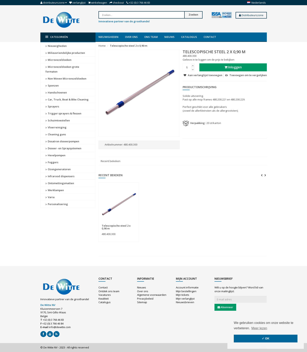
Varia (50, 197)
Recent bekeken (110, 161)
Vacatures (104, 295)
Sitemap (142, 302)
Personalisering (57, 204)
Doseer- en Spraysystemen (63, 148)
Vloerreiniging (56, 127)
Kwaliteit (103, 298)
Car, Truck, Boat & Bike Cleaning (67, 99)
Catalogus (189, 37)
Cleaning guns (56, 134)
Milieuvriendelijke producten (65, 53)
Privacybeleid (145, 298)
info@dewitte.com (60, 327)
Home (102, 45)
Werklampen (55, 190)
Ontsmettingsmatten (60, 183)
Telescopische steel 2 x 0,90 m (128, 45)
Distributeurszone (251, 15)
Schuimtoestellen (58, 120)
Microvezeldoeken (58, 60)
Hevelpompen (55, 155)
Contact (210, 37)
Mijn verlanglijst (185, 298)
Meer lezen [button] (259, 328)
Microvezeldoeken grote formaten (62, 69)
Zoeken (193, 14)
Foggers (52, 162)
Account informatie (187, 287)
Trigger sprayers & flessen (63, 113)
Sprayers (52, 106)
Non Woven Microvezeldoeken (66, 78)
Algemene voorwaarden (151, 295)
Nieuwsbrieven (185, 302)
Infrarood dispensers (60, 176)
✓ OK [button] (265, 338)
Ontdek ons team (108, 291)
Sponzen (52, 85)
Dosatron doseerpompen (62, 141)
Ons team (151, 37)
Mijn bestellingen (186, 291)
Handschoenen (56, 92)
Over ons (131, 37)
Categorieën (56, 36)
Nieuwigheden (108, 37)
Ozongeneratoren (58, 169)
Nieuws (169, 37)
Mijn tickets (182, 295)
